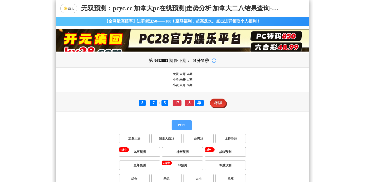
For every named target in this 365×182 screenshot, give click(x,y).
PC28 (181, 125)
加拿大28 (134, 138)
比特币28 (231, 138)
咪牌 (218, 103)
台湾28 (198, 138)
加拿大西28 (166, 138)
